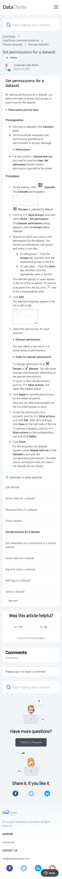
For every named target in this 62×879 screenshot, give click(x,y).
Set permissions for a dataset (22, 532)
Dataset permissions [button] (26, 339)
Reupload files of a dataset (21, 509)
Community (8, 842)
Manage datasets (38, 44)
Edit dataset (12, 487)
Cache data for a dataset (19, 558)
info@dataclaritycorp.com (15, 858)
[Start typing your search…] (31, 25)
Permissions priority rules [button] (22, 110)
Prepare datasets (12, 44)
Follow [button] (13, 57)
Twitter (31, 793)
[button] (56, 7)
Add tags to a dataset (17, 580)
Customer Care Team (26, 65)
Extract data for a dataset (20, 498)
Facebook (15, 793)
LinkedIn (47, 793)
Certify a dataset (14, 591)
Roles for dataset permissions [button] (32, 357)
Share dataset (13, 521)
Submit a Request (31, 742)
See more (13, 600)
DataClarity (9, 36)
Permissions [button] (21, 149)
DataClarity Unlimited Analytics (20, 40)
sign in (18, 671)
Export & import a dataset (20, 569)
